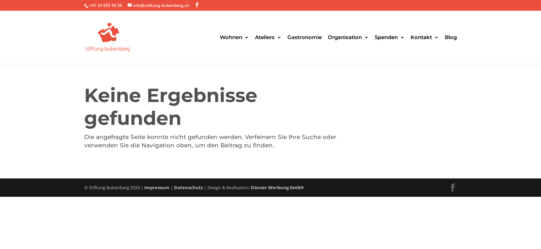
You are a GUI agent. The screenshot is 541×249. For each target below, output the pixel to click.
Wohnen (231, 37)
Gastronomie (304, 37)
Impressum (156, 187)
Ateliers (265, 37)
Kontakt (421, 37)
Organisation (345, 37)
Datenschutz (188, 187)
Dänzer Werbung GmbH (277, 187)
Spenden (386, 37)
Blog (451, 37)
